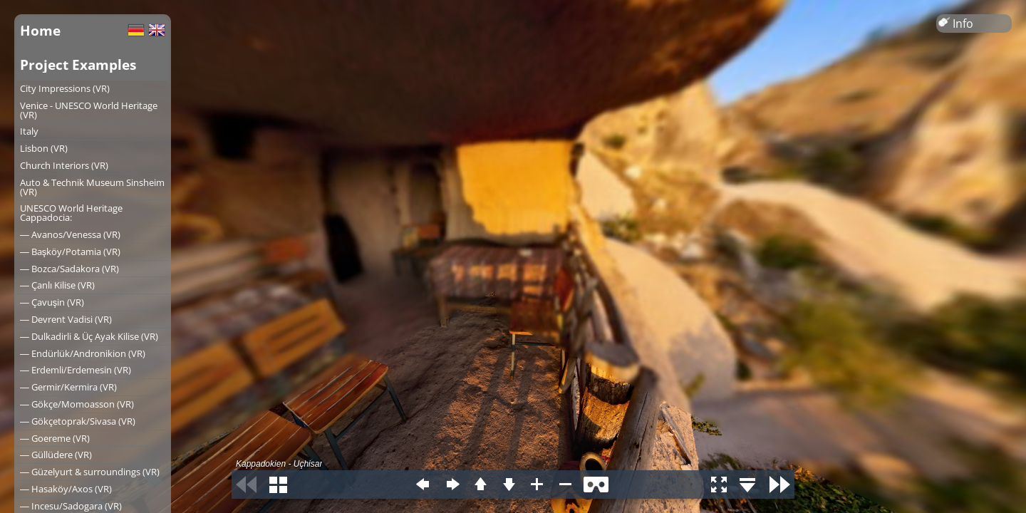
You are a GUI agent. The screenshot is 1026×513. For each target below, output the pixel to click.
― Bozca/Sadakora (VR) (69, 268)
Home (40, 30)
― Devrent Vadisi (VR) (66, 319)
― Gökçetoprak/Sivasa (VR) (77, 421)
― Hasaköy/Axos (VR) (66, 488)
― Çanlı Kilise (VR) (57, 285)
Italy (29, 131)
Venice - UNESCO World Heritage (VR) (88, 110)
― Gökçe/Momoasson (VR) (77, 404)
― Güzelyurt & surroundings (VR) (90, 471)
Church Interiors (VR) (64, 165)
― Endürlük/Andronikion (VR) (82, 353)
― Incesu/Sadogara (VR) (71, 505)
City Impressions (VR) (65, 88)
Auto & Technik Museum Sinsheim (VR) (92, 187)
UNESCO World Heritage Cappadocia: (71, 213)
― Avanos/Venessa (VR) (70, 234)
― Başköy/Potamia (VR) (70, 251)
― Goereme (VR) (55, 438)
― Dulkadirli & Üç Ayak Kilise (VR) (89, 336)
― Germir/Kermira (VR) (68, 386)
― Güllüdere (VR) (56, 454)
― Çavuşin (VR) (52, 302)
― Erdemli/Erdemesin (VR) (75, 369)
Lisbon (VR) (44, 148)
